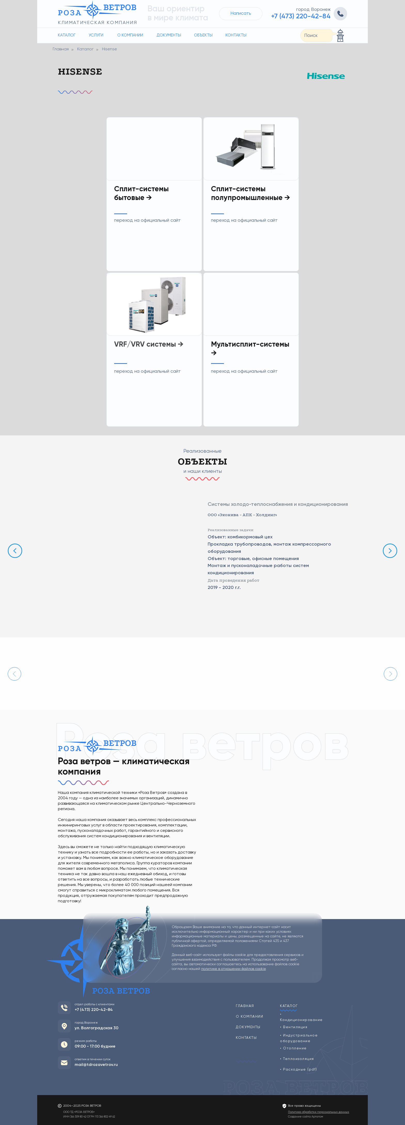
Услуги (96, 35)
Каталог (66, 35)
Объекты (203, 35)
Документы (169, 35)
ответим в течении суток (93, 1059)
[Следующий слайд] (390, 551)
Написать (240, 13)
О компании (130, 35)
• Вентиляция (293, 1027)
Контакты (235, 35)
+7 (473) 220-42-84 (301, 16)
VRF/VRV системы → (148, 344)
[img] (154, 304)
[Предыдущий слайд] (15, 551)
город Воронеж (313, 9)
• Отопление (293, 1048)
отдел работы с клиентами (94, 1004)
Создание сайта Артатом (305, 1116)
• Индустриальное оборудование (299, 1038)
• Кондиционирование (301, 1017)
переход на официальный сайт (147, 371)
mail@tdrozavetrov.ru (96, 1065)
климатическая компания (97, 22)
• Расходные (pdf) (298, 1069)
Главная (61, 49)
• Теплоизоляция (297, 1059)
